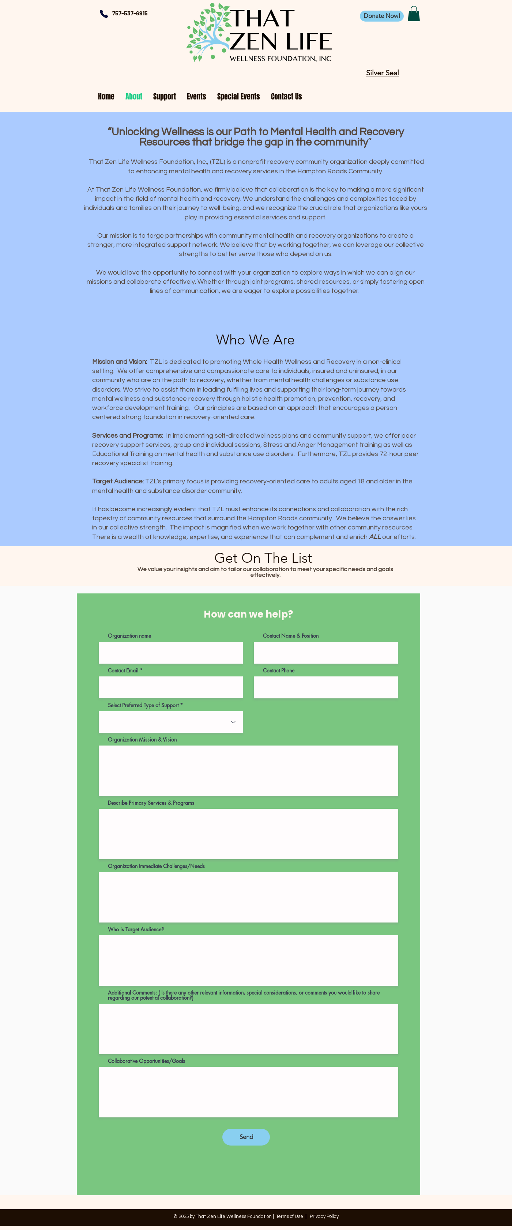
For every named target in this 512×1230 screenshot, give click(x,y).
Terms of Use (289, 1216)
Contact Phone (278, 670)
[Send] (246, 1137)
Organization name (129, 635)
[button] (413, 13)
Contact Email (123, 670)
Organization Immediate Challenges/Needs (156, 866)
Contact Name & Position (291, 635)
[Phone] (103, 13)
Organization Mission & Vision (142, 739)
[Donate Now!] (382, 16)
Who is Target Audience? (136, 929)
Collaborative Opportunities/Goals (146, 1061)
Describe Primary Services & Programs (151, 802)
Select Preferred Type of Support (143, 705)
